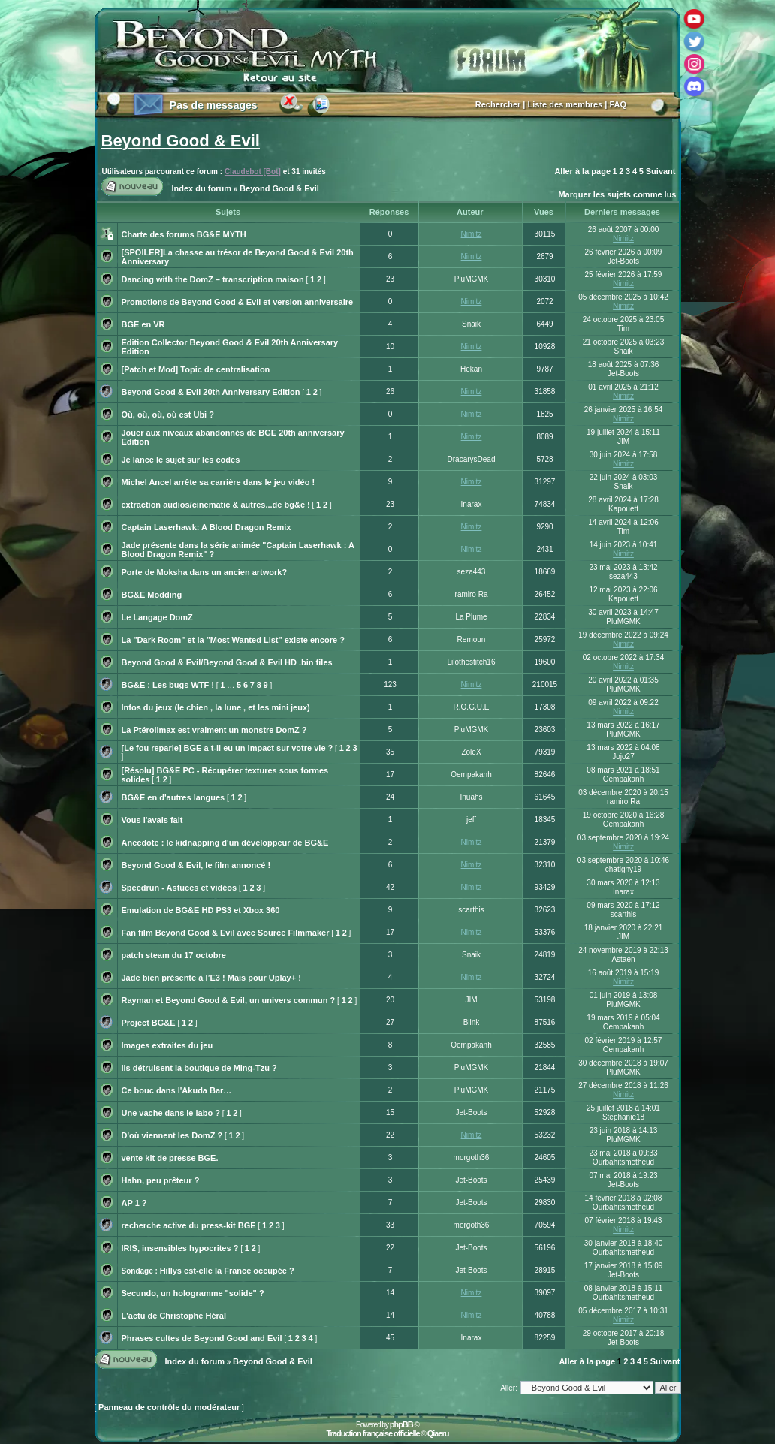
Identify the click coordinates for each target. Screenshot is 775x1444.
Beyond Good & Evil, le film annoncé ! (196, 865)
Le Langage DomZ (157, 617)
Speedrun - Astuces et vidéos (179, 887)
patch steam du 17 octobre (174, 955)
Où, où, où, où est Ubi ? (168, 414)
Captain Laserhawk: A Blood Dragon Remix (206, 527)
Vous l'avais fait (152, 819)
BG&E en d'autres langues (173, 797)
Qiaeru (438, 1433)
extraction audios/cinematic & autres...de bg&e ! (216, 504)
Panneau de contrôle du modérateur (169, 1407)
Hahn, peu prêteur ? (161, 1180)
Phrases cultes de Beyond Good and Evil (202, 1338)
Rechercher (498, 104)
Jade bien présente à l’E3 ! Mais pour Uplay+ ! (211, 977)
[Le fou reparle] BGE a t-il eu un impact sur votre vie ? (227, 747)
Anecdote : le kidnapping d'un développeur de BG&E (225, 842)
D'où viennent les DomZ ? (172, 1135)
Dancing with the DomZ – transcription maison (213, 279)
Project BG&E (149, 1022)
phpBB (401, 1424)
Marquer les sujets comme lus (617, 194)
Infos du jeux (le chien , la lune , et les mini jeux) (216, 707)
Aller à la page (582, 171)
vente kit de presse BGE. (170, 1157)
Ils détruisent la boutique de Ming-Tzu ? (199, 1067)
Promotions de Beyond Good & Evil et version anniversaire (238, 301)
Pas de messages (214, 105)
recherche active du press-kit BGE (189, 1225)
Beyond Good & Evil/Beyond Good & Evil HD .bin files (227, 662)
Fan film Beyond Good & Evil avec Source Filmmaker (226, 932)
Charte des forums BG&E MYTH (184, 234)
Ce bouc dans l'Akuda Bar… (177, 1090)
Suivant (661, 171)
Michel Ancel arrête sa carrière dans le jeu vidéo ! (218, 482)
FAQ (617, 104)
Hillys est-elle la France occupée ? (227, 1270)
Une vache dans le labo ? (171, 1112)
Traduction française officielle (372, 1433)
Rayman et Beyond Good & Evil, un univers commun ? (229, 1000)
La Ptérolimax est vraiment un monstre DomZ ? (214, 729)
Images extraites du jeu (167, 1045)
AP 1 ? (134, 1202)
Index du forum (201, 188)
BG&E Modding (152, 594)
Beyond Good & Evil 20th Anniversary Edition (211, 391)
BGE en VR (143, 324)
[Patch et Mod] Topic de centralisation (196, 369)
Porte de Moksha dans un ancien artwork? (205, 572)
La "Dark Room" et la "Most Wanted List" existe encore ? (233, 639)
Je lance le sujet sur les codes (181, 459)
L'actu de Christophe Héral (174, 1315)
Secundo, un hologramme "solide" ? (193, 1293)
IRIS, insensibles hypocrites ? (180, 1248)
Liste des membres (565, 104)
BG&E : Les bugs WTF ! (168, 684)
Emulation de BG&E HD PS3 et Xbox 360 (201, 910)
